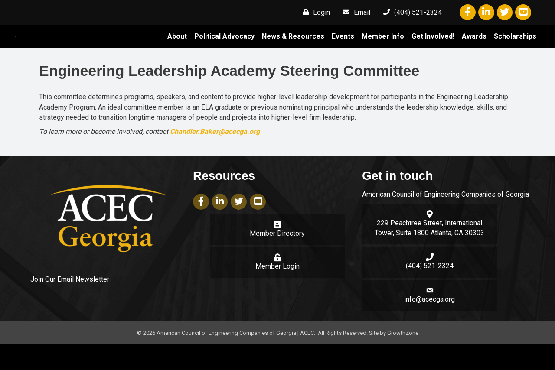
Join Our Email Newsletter (69, 306)
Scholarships (515, 49)
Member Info (383, 49)
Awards (474, 49)
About (177, 49)
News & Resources (293, 49)
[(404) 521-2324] (410, 12)
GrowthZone (402, 359)
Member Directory (277, 259)
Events (343, 49)
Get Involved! (432, 49)
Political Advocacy (224, 49)
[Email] (354, 12)
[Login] (314, 12)
